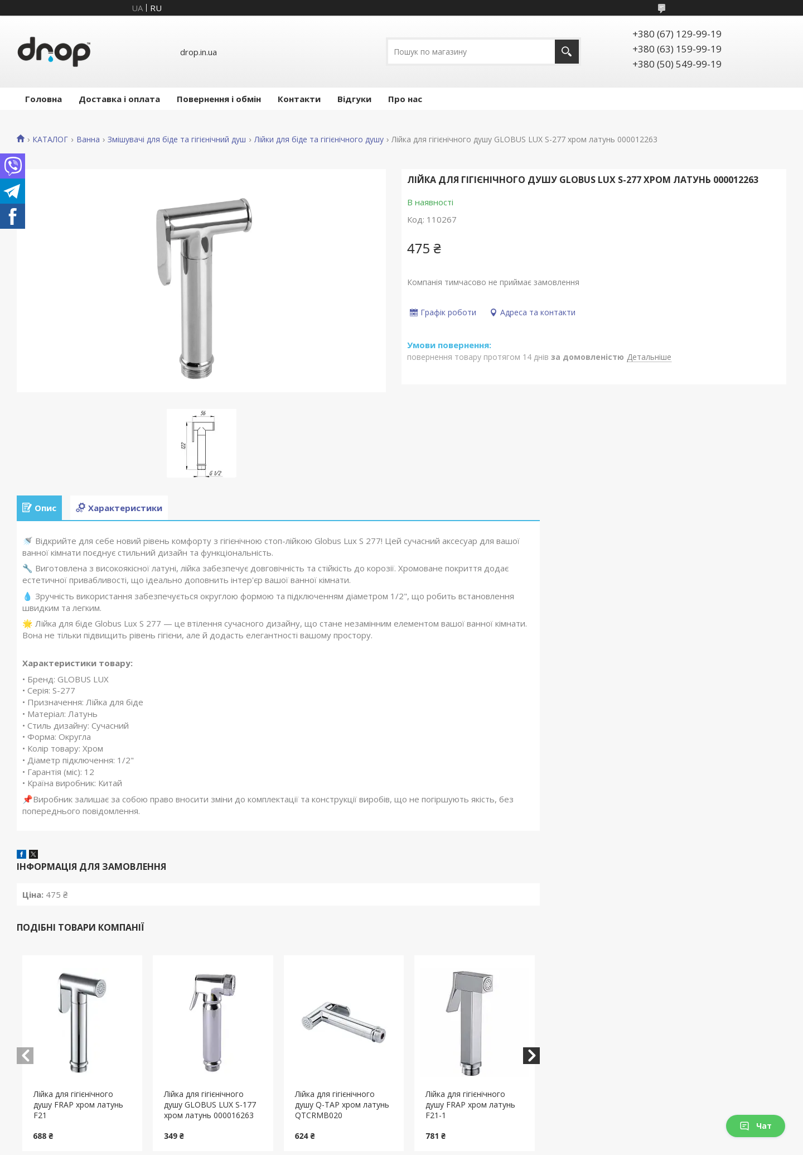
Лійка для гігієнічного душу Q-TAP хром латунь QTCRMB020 (342, 1104)
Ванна (88, 139)
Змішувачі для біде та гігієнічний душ (177, 139)
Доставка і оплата (119, 98)
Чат (755, 1125)
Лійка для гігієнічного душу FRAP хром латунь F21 (78, 1104)
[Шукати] (567, 52)
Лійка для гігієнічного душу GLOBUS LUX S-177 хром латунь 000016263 (210, 1104)
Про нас (405, 98)
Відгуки (354, 98)
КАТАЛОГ (50, 139)
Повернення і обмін (219, 98)
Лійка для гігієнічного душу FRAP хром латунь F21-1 (470, 1104)
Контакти (299, 98)
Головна (43, 98)
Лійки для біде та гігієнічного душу (319, 139)
